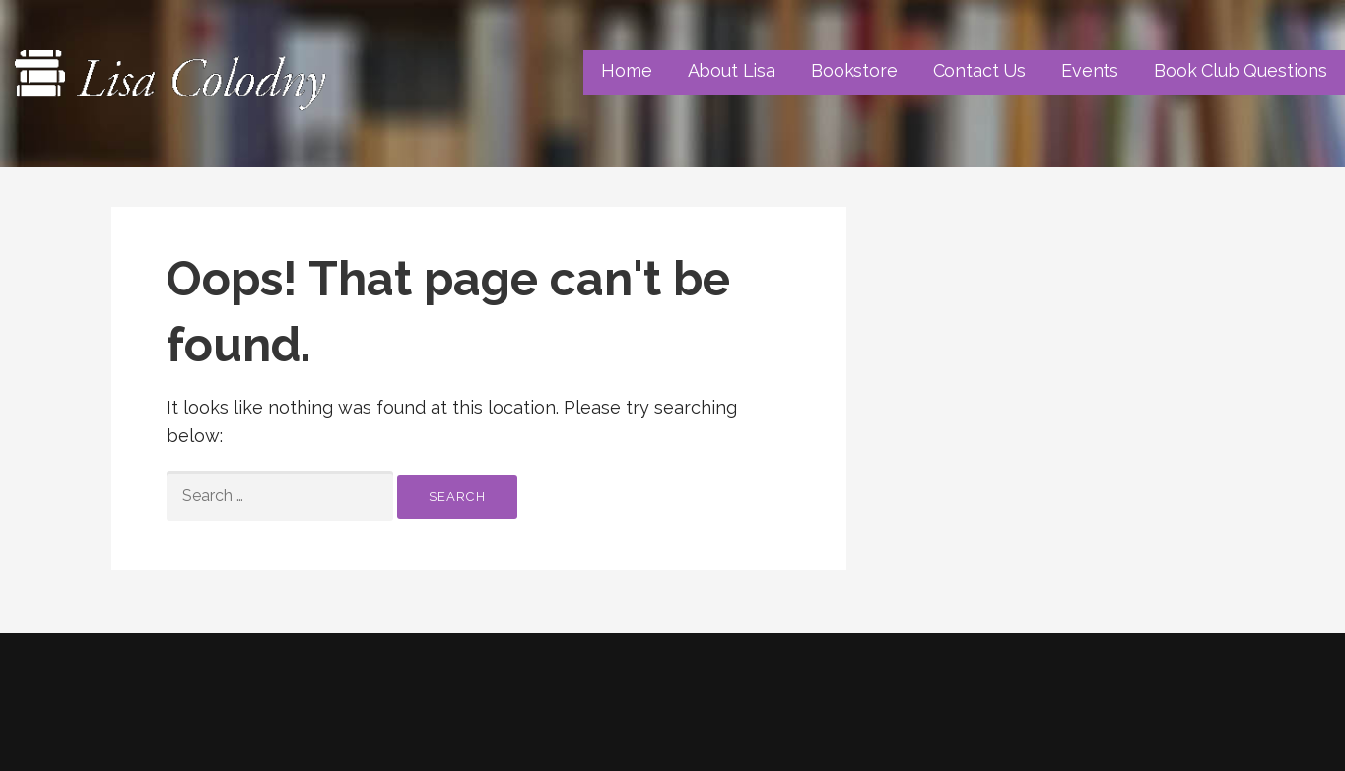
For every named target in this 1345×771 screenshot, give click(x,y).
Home (626, 70)
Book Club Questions (1240, 70)
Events (1089, 70)
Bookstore (854, 70)
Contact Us (979, 70)
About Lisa (731, 70)
